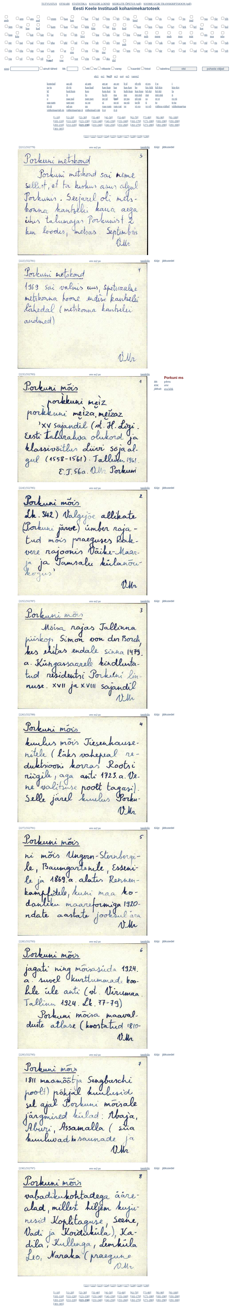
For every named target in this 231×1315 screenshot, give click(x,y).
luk (108, 34)
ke (136, 87)
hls (128, 18)
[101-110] (58, 121)
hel (97, 18)
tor (118, 50)
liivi (82, 36)
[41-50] (109, 117)
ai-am (88, 83)
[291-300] (174, 125)
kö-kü (158, 91)
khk (87, 26)
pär (139, 42)
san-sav (70, 102)
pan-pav (89, 98)
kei (76, 26)
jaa (172, 18)
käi (31, 34)
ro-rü (174, 98)
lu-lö (104, 95)
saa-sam (51, 102)
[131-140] (97, 121)
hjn (108, 18)
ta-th (137, 102)
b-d (125, 83)
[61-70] (134, 117)
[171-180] (148, 121)
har (86, 18)
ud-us (69, 106)
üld (114, 60)
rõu (21, 50)
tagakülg (145, 147)
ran (172, 42)
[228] (133, 136)
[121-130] (84, 121)
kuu (10, 34)
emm (53, 18)
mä (147, 95)
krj (172, 26)
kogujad (51, 83)
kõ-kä (148, 91)
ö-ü (115, 110)
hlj (118, 18)
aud (38, 20)
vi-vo (137, 106)
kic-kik (149, 87)
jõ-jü (68, 87)
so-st (116, 102)
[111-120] (71, 121)
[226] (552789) (27, 714)
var (206, 50)
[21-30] (83, 117)
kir (107, 26)
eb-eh (138, 83)
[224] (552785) (27, 487)
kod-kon (70, 91)
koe (139, 26)
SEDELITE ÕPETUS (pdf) (126, 3)
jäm (10, 26)
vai (184, 50)
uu (86, 106)
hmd (135, 20)
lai (52, 34)
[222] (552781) (27, 260)
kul (226, 26)
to (156, 102)
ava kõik (168, 388)
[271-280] (148, 125)
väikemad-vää (92, 110)
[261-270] (135, 125)
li (67, 95)
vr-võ (148, 106)
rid (205, 42)
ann (21, 18)
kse (201, 28)
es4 (121, 76)
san (52, 50)
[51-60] (121, 117)
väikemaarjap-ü (74, 110)
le (48, 95)
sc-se (87, 102)
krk (184, 26)
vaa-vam (106, 106)
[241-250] (110, 125)
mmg (157, 36)
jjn (183, 18)
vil (21, 58)
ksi (215, 26)
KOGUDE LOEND (99, 3)
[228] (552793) (27, 941)
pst (118, 42)
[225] (113, 136)
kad (38, 28)
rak (160, 42)
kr (115, 91)
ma (115, 95)
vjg (31, 58)
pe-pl (105, 98)
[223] (100, 136)
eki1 (96, 76)
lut (118, 34)
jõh (226, 18)
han (72, 20)
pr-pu (126, 98)
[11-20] (70, 117)
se (65, 50)
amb (6, 20)
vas (216, 50)
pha (53, 42)
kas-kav (128, 87)
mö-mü (159, 95)
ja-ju (49, 87)
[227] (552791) (27, 828)
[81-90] (160, 117)
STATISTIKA (79, 3)
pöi (150, 42)
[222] (93, 136)
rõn (10, 50)
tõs (150, 50)
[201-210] (58, 125)
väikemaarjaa (179, 106)
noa (212, 36)
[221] (87, 136)
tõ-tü (49, 106)
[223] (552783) (27, 374)
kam (53, 26)
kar (115, 87)
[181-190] (161, 121)
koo (87, 91)
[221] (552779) (27, 147)
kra (160, 26)
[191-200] (174, 121)
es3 (116, 76)
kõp (17, 36)
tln (97, 50)
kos (150, 26)
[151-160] (122, 121)
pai (21, 42)
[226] (120, 136)
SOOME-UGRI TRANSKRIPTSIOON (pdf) (167, 3)
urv (173, 50)
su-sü (126, 102)
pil (75, 42)
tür (160, 50)
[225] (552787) (27, 601)
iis (160, 18)
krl (195, 26)
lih (75, 34)
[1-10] (56, 117)
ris (215, 42)
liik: (64, 68)
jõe (216, 18)
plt (97, 42)
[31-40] (96, 117)
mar (139, 34)
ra (146, 98)
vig (10, 58)
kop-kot (106, 91)
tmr (104, 52)
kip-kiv (176, 87)
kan (66, 26)
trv (138, 50)
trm (128, 50)
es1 (102, 76)
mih (146, 36)
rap (184, 42)
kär (42, 34)
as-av (116, 83)
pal (31, 42)
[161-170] (135, 121)
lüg (128, 34)
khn (93, 28)
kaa (27, 28)
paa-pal (70, 98)
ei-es (148, 83)
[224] (106, 136)
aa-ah (69, 83)
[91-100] (173, 117)
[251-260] (122, 125)
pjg (86, 42)
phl (65, 42)
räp (31, 50)
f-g (156, 83)
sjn (86, 50)
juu (206, 18)
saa (42, 50)
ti (146, 102)
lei (65, 34)
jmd (191, 20)
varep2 (135, 76)
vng (61, 60)
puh (124, 44)
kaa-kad (89, 87)
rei (195, 42)
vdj (226, 50)
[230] (146, 136)
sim (72, 52)
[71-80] (147, 117)
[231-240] (97, 125)
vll (41, 58)
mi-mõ (138, 95)
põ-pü (138, 98)
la (173, 91)
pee (42, 42)
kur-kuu (139, 91)
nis (205, 34)
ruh (226, 42)
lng (97, 34)
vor (76, 58)
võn (87, 58)
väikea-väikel (162, 106)
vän (98, 58)
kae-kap (106, 87)
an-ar (105, 83)
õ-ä (104, 110)
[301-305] (58, 128)
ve (125, 106)
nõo (222, 36)
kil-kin (158, 87)
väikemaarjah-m (55, 110)
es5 (127, 76)
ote (10, 42)
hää (150, 18)
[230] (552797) (27, 1168)
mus (180, 36)
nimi (6, 68)
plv (108, 42)
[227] (126, 136)
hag (66, 18)
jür (21, 26)
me (125, 95)
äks (108, 58)
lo (86, 95)
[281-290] (161, 125)
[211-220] (71, 125)
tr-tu (174, 102)
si (103, 102)
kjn (114, 28)
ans (32, 18)
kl (48, 91)
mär (191, 36)
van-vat (117, 106)
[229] (140, 136)
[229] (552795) (27, 1054)
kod (124, 28)
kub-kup (128, 91)
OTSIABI (64, 3)
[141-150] (110, 121)
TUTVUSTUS (49, 3)
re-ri (157, 98)
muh (169, 36)
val (195, 50)
